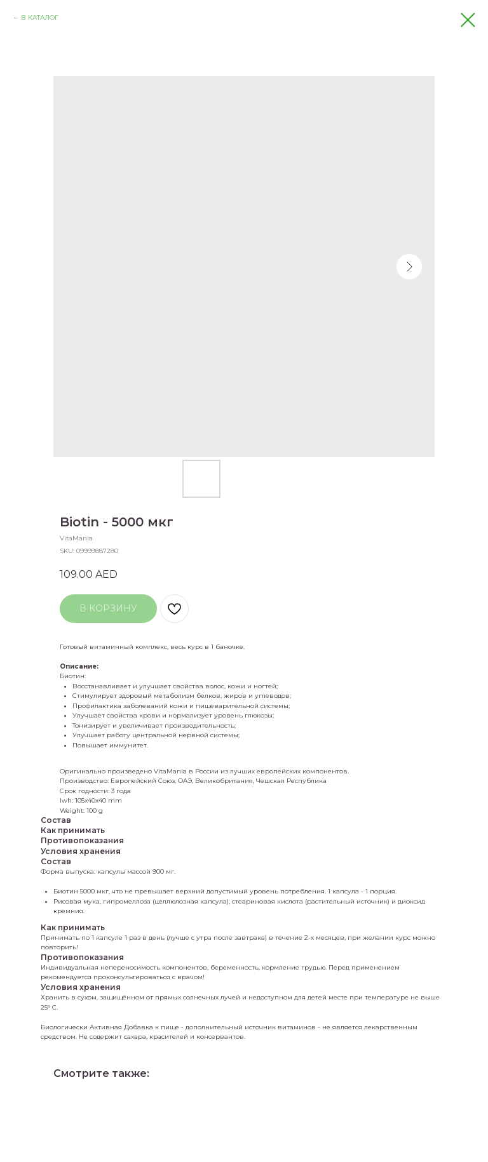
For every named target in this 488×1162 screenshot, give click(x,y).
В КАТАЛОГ (39, 17)
